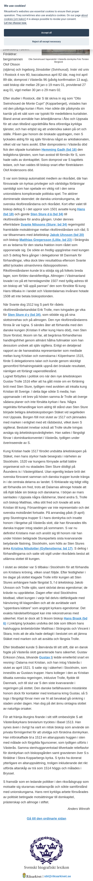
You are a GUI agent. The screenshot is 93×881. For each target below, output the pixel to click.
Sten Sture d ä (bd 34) (46, 214)
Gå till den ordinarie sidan (46, 818)
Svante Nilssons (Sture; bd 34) (44, 224)
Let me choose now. (15, 23)
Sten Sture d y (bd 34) (24, 314)
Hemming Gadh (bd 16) (59, 149)
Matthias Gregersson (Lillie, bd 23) (45, 240)
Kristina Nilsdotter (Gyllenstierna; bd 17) (42, 548)
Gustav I (45, 657)
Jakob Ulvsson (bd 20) (67, 235)
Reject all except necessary (46, 41)
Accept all (46, 32)
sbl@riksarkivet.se (57, 876)
